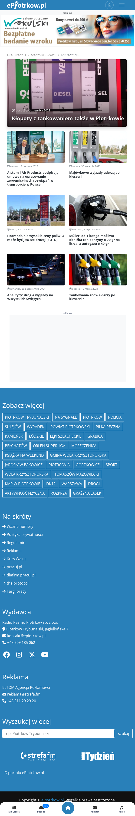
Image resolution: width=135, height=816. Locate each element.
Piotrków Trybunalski (27, 417)
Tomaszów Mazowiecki (76, 474)
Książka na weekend (24, 455)
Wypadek (35, 426)
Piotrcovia (59, 464)
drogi (94, 483)
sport (111, 464)
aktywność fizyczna (25, 493)
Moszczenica (83, 445)
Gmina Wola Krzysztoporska (78, 455)
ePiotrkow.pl (16, 55)
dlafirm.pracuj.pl (21, 575)
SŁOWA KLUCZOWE (43, 55)
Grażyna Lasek (87, 493)
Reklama (14, 550)
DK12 (51, 483)
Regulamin (16, 542)
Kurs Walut (16, 558)
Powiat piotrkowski (70, 426)
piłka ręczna (108, 426)
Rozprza (59, 493)
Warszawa (72, 483)
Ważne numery (20, 526)
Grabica (95, 436)
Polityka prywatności (25, 534)
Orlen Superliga (49, 445)
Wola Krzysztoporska (26, 474)
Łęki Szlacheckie (65, 436)
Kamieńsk (14, 436)
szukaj (123, 733)
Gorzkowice (88, 464)
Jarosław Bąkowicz (24, 464)
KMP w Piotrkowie (22, 483)
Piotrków (92, 417)
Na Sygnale (66, 417)
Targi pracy (16, 591)
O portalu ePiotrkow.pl (24, 772)
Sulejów (13, 426)
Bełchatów (16, 445)
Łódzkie (36, 436)
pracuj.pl (14, 566)
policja (115, 417)
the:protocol (18, 583)
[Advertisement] (67, 347)
